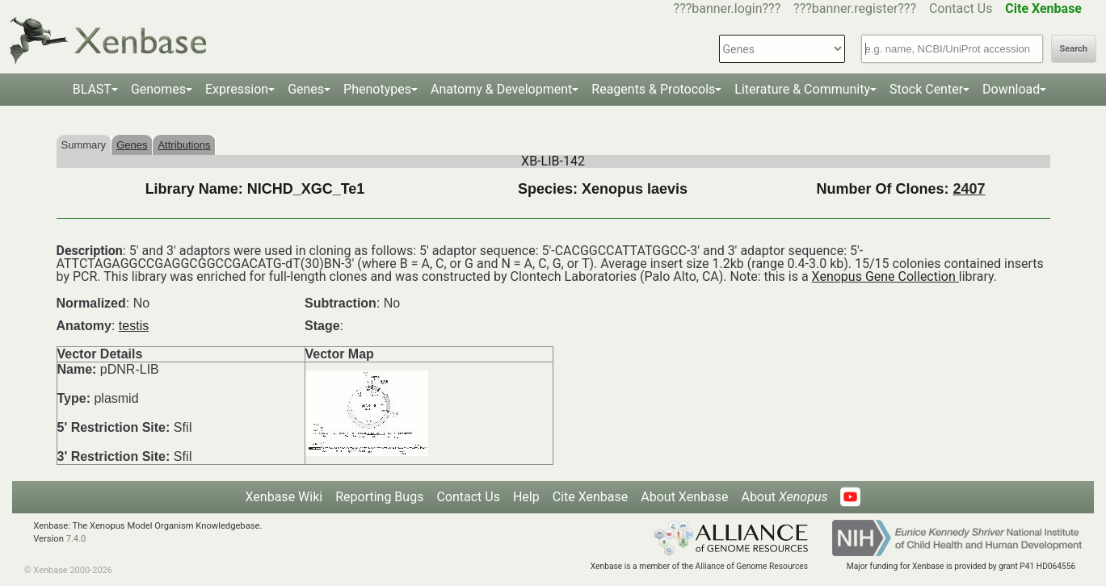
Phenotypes (377, 89)
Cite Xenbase (591, 496)
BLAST (92, 89)
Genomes (158, 89)
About (784, 496)
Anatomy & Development (501, 89)
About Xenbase (684, 496)
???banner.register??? (854, 8)
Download (1011, 89)
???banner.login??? (727, 8)
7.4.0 (76, 539)
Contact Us (961, 8)
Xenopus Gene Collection (885, 276)
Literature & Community (802, 89)
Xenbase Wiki (284, 496)
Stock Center (926, 89)
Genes (306, 89)
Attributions (184, 145)
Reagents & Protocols (653, 89)
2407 (969, 189)
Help (526, 496)
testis (134, 326)
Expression (236, 89)
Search (1073, 49)
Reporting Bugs (379, 496)
